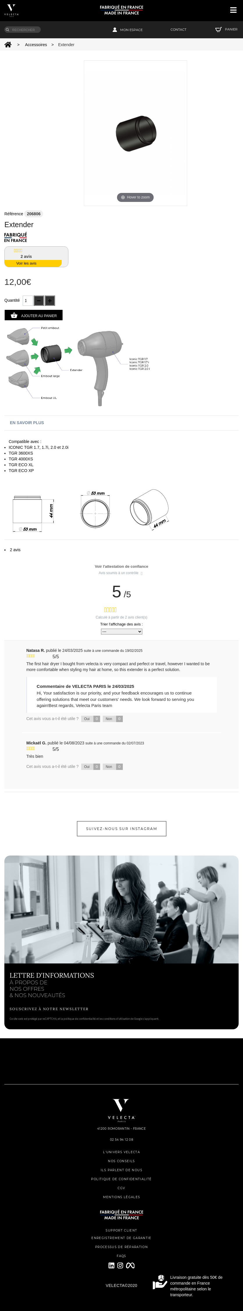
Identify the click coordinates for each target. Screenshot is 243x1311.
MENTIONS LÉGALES (121, 1197)
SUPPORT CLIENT (121, 1230)
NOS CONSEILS (121, 1161)
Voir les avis (26, 263)
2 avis (15, 549)
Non (114, 719)
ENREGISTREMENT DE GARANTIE (121, 1238)
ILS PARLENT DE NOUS (121, 1170)
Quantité (12, 300)
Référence (13, 213)
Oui (92, 719)
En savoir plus (27, 422)
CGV (121, 1188)
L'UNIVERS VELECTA (121, 1152)
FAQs (121, 1256)
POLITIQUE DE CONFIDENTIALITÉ (121, 1179)
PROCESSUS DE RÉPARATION (121, 1247)
